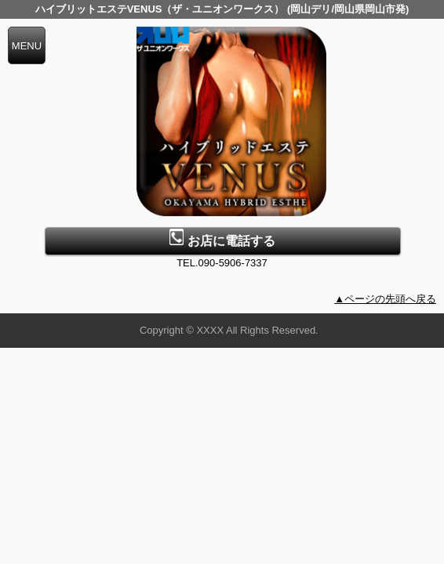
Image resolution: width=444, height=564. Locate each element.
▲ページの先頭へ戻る (385, 299)
